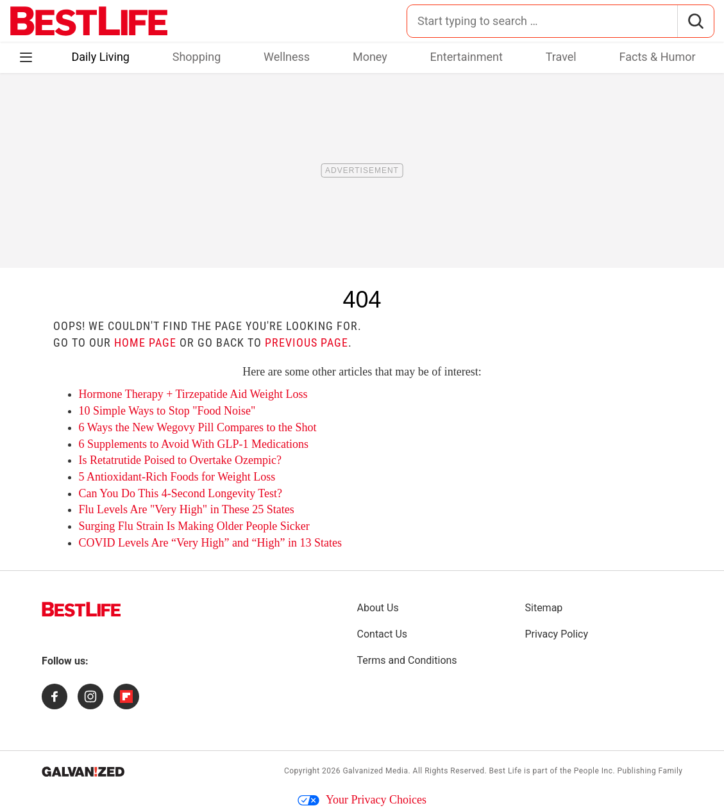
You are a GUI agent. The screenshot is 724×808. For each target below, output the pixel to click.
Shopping (197, 56)
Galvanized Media (375, 770)
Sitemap (544, 608)
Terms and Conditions (407, 660)
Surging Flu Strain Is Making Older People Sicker (194, 526)
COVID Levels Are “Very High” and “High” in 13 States (210, 542)
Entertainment (466, 56)
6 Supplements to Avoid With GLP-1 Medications (194, 444)
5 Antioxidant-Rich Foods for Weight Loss (177, 476)
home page (145, 342)
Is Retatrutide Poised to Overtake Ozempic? (180, 460)
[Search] (695, 21)
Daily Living (100, 56)
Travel (561, 56)
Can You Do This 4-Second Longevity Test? (181, 493)
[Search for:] (542, 21)
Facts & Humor (657, 56)
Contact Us (382, 634)
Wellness (287, 56)
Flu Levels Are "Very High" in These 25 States (186, 509)
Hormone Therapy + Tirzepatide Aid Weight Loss (193, 394)
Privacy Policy (557, 634)
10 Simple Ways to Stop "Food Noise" (167, 410)
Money (370, 56)
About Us (378, 608)
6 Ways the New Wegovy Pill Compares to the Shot (198, 427)
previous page (306, 342)
